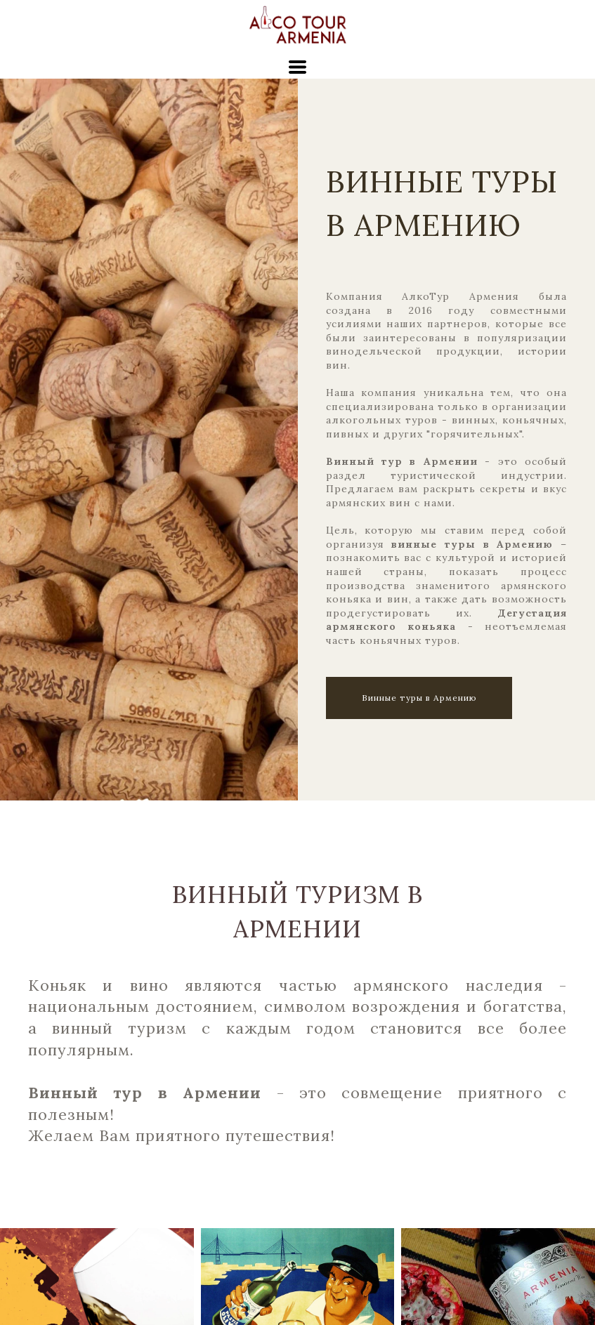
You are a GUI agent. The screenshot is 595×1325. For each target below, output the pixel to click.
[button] (297, 67)
